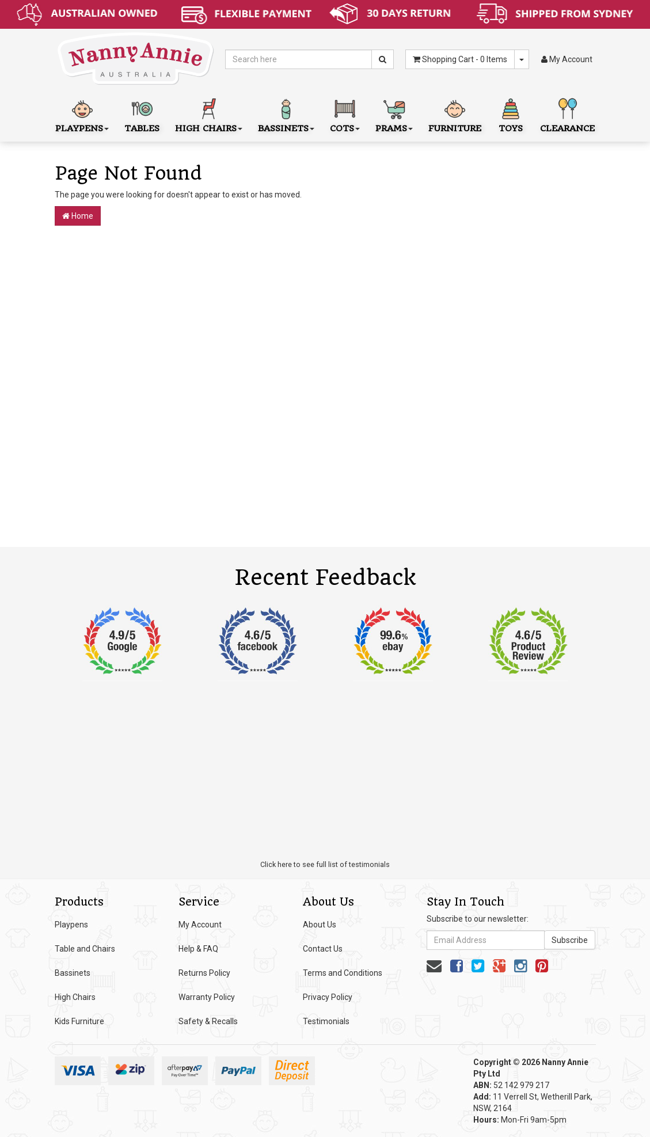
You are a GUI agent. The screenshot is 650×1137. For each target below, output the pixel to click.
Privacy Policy (327, 997)
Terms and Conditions (342, 973)
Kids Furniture (79, 1021)
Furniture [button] (454, 114)
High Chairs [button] (208, 114)
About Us (319, 924)
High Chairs (75, 997)
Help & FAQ (198, 948)
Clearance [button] (567, 114)
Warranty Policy (206, 997)
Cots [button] (345, 114)
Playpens (71, 924)
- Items (460, 59)
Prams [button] (394, 114)
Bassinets (72, 973)
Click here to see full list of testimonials (325, 864)
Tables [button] (141, 114)
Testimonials (326, 1021)
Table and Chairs (85, 948)
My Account (200, 924)
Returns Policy (204, 973)
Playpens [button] (82, 114)
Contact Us (323, 948)
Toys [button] (510, 114)
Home (77, 215)
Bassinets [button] (286, 114)
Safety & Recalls (208, 1021)
